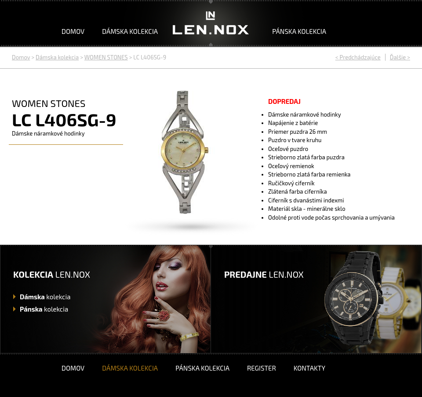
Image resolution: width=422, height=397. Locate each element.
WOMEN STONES (106, 57)
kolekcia (45, 297)
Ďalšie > (400, 57)
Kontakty (309, 368)
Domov (73, 31)
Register (261, 368)
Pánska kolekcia (299, 31)
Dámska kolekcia (130, 31)
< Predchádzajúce (358, 57)
